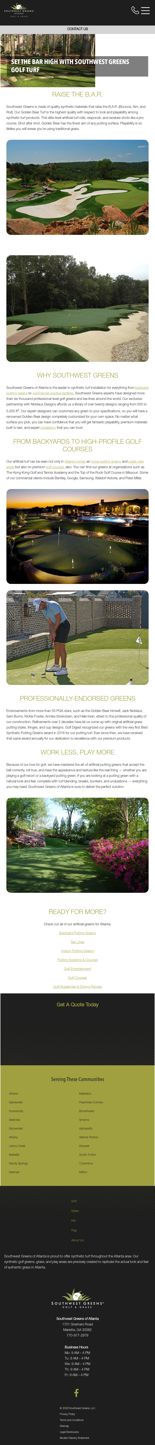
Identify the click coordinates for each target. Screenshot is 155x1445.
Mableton (85, 1094)
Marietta (14, 1155)
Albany (13, 1137)
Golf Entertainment (77, 969)
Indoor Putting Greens (77, 951)
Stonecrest (16, 1128)
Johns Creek (17, 1146)
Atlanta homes (75, 462)
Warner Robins (88, 1137)
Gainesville (16, 1102)
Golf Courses (77, 978)
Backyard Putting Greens (77, 933)
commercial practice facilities (52, 393)
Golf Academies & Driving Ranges (77, 987)
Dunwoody (16, 1111)
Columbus (86, 1163)
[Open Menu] (145, 11)
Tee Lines (77, 942)
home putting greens (106, 462)
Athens (13, 1094)
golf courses (55, 467)
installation (48, 428)
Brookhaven (87, 1111)
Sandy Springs (18, 1163)
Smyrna (84, 1120)
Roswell (84, 1146)
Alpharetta (85, 1128)
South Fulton (87, 1155)
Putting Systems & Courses (77, 960)
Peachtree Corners (91, 1102)
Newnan (14, 1172)
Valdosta (14, 1120)
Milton (83, 1172)
